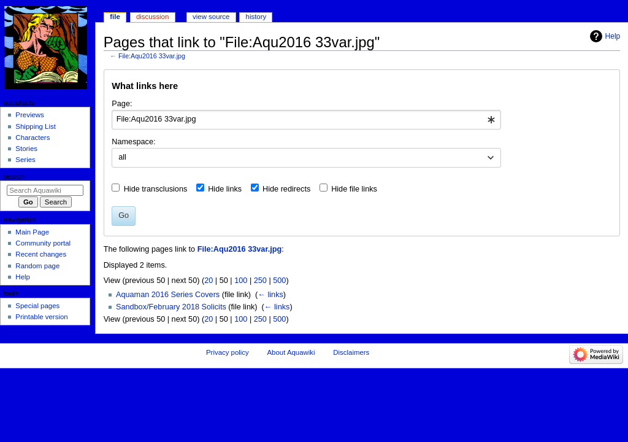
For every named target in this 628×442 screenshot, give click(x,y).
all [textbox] (122, 157)
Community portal (43, 243)
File (115, 16)
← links (270, 294)
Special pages (37, 305)
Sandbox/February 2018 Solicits (171, 307)
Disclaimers (351, 352)
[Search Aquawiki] (45, 190)
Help (613, 36)
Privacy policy (227, 352)
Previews (29, 114)
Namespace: (133, 142)
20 (208, 280)
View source (211, 16)
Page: (122, 103)
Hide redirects (286, 189)
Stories (26, 148)
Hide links (225, 189)
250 (260, 280)
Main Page (32, 232)
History (256, 16)
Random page (37, 265)
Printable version (41, 316)
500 (279, 280)
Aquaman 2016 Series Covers (168, 294)
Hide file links (354, 189)
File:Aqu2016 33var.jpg (151, 56)
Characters (32, 137)
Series (25, 159)
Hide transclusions (156, 189)
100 (240, 280)
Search (14, 176)
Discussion (152, 16)
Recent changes (40, 254)
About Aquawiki (291, 352)
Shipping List (35, 126)
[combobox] (306, 120)
